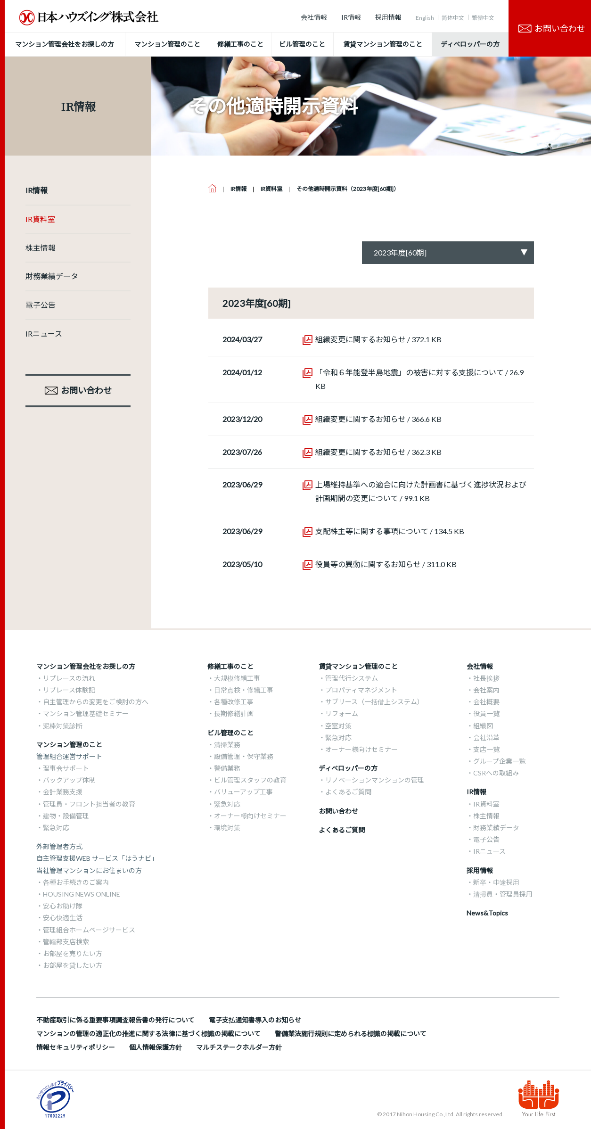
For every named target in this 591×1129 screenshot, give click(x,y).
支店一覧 (486, 749)
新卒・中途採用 (496, 882)
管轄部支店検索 (66, 942)
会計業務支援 (62, 792)
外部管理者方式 (59, 846)
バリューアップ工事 (243, 792)
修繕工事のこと (230, 666)
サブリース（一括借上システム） (374, 702)
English (425, 17)
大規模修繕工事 (237, 678)
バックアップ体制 (69, 780)
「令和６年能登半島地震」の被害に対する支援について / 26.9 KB (419, 379)
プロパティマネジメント (361, 690)
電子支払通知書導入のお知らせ (255, 1020)
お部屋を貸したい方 (72, 965)
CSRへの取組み (496, 773)
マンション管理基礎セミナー (86, 713)
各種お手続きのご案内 (76, 882)
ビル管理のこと (230, 733)
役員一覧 (486, 713)
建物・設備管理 (66, 816)
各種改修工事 (234, 702)
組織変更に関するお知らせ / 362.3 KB (378, 451)
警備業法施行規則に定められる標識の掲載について (351, 1034)
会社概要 (486, 702)
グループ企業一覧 (499, 761)
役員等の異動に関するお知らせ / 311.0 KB (386, 564)
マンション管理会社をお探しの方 (85, 666)
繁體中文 (483, 17)
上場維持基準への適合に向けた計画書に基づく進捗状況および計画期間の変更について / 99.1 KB (420, 491)
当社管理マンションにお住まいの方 (89, 870)
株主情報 (40, 247)
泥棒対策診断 (62, 726)
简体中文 (453, 17)
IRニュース (43, 333)
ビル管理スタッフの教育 (250, 780)
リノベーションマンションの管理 (374, 780)
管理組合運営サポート (69, 756)
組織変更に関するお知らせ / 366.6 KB (378, 418)
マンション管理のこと (69, 745)
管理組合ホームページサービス (89, 930)
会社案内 (486, 690)
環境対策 (227, 828)
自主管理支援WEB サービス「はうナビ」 (97, 858)
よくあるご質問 (348, 792)
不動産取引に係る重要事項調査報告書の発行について (115, 1020)
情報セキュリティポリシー (75, 1047)
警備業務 (227, 768)
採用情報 (388, 17)
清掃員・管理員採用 (503, 894)
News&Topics (487, 913)
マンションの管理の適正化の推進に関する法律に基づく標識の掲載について (148, 1034)
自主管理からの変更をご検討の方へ (95, 702)
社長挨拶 (486, 678)
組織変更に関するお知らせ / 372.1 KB (378, 339)
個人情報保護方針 (155, 1047)
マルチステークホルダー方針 (239, 1047)
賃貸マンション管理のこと (358, 666)
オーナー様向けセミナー (250, 816)
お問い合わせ (338, 811)
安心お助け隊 (62, 906)
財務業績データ (51, 276)
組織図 (483, 726)
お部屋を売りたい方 (72, 953)
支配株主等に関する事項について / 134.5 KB (389, 531)
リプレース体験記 (69, 690)
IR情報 (351, 17)
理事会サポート (66, 768)
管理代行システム (351, 678)
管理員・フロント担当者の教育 (89, 804)
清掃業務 (227, 745)
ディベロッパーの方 (348, 768)
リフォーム (341, 713)
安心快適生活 (62, 918)
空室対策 (338, 726)
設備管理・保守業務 (243, 756)
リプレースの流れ (69, 678)
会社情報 (314, 17)
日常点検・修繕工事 (243, 690)
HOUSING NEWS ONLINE (81, 894)
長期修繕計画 (234, 713)
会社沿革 (486, 737)
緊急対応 (56, 828)
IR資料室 (40, 218)
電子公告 (40, 304)
